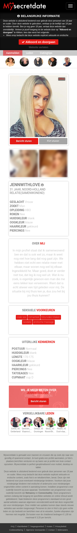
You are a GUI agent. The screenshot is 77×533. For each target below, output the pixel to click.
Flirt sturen (53, 141)
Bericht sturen (24, 141)
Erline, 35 (15, 429)
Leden (29, 53)
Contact (51, 530)
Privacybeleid (60, 526)
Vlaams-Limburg (29, 431)
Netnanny (30, 493)
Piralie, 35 (61, 429)
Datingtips (46, 53)
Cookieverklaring (16, 530)
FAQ (13, 526)
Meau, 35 (50, 429)
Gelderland (16, 431)
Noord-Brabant (51, 431)
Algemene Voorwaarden (35, 530)
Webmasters (62, 530)
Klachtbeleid (22, 526)
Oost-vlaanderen (63, 431)
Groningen (38, 431)
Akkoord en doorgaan (38, 42)
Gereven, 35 (27, 429)
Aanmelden (12, 53)
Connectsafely (45, 493)
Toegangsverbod (37, 526)
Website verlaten (38, 47)
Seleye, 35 (38, 429)
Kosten (49, 526)
